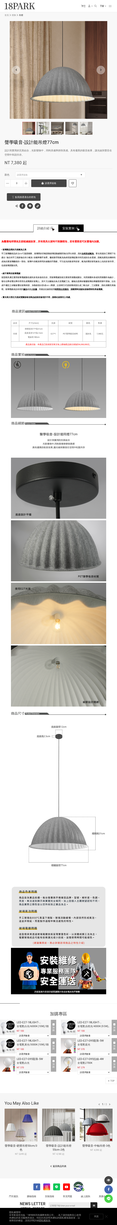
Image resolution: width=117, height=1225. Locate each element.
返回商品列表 (59, 1166)
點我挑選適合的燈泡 (25, 197)
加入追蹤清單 (72, 183)
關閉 (106, 1216)
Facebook (22, 206)
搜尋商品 (95, 6)
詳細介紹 (43, 228)
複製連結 (38, 205)
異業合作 (103, 1196)
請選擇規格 (49, 175)
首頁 (7, 15)
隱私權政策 (44, 1220)
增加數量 (26, 183)
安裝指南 (49, 1196)
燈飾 (14, 15)
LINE (30, 206)
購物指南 (31, 1196)
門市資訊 (13, 1196)
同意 (96, 1216)
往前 (99, 1104)
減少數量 (8, 183)
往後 (109, 1104)
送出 (94, 1206)
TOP (111, 1080)
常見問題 (67, 1196)
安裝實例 (68, 228)
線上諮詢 (85, 1196)
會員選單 (89, 6)
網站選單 (110, 6)
